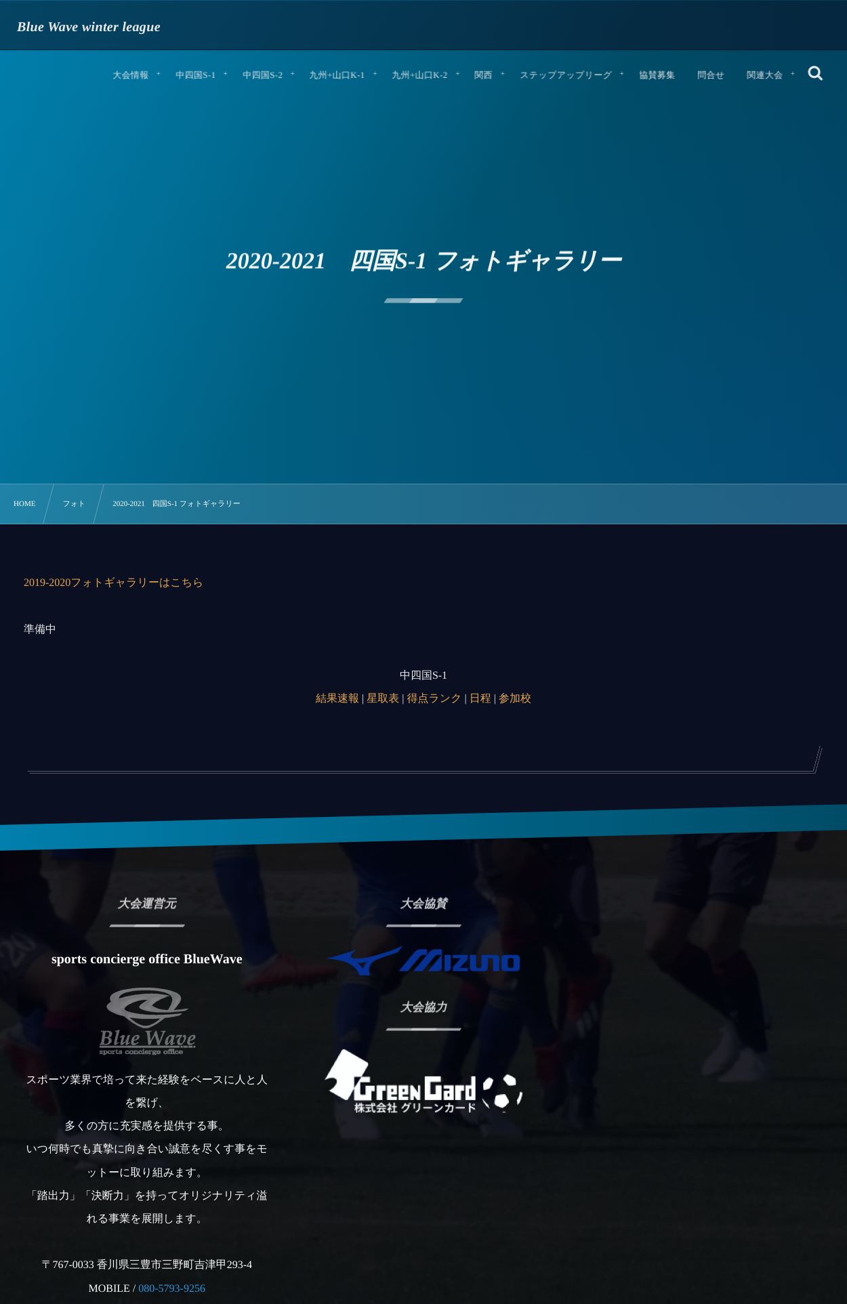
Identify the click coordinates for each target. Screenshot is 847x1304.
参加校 (515, 698)
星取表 (383, 698)
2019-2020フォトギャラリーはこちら (113, 583)
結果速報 (337, 698)
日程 (480, 698)
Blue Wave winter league (89, 27)
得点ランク (434, 698)
